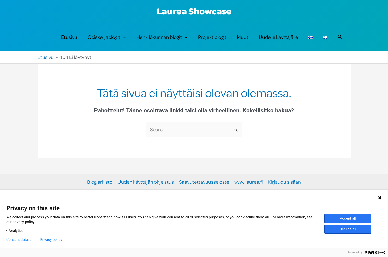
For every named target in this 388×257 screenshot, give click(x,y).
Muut (242, 36)
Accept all (348, 218)
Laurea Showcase (194, 11)
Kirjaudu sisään (284, 182)
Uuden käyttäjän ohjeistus (146, 182)
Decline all (347, 229)
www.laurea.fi (248, 182)
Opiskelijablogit (107, 37)
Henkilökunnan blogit (162, 37)
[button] (123, 37)
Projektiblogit (212, 36)
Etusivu (69, 36)
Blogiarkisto (99, 182)
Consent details (19, 239)
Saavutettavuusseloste (204, 182)
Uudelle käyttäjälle (278, 36)
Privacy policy (51, 239)
